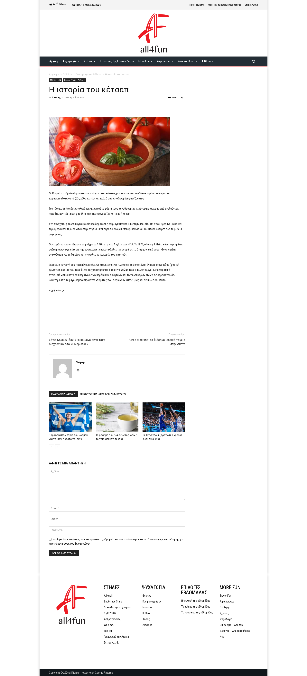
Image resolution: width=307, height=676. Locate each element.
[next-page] (57, 446)
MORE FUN (66, 74)
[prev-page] (51, 446)
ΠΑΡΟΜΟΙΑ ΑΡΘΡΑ (63, 394)
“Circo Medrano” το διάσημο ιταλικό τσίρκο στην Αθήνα (156, 342)
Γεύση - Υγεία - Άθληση (88, 74)
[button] (253, 61)
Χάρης (57, 97)
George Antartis (104, 672)
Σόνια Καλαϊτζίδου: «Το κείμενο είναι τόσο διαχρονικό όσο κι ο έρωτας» (77, 342)
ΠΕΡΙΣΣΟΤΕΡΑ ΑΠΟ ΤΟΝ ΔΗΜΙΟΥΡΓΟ (103, 394)
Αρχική (53, 74)
